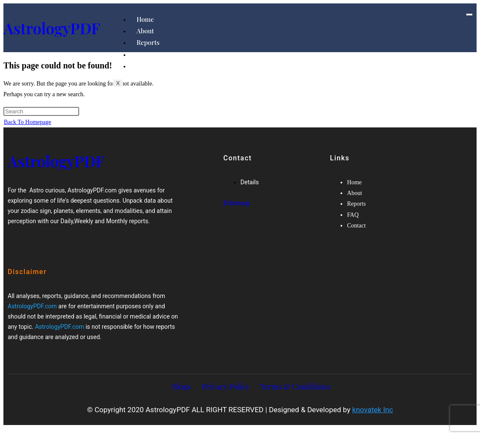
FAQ (142, 54)
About (145, 31)
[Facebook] (32, 244)
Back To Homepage (27, 122)
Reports (148, 42)
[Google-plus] (48, 244)
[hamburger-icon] (469, 14)
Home (145, 19)
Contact (147, 66)
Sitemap (236, 203)
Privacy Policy (226, 386)
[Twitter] (40, 244)
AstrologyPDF (51, 28)
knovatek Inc (372, 409)
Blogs (181, 386)
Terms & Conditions (295, 386)
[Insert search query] (41, 111)
